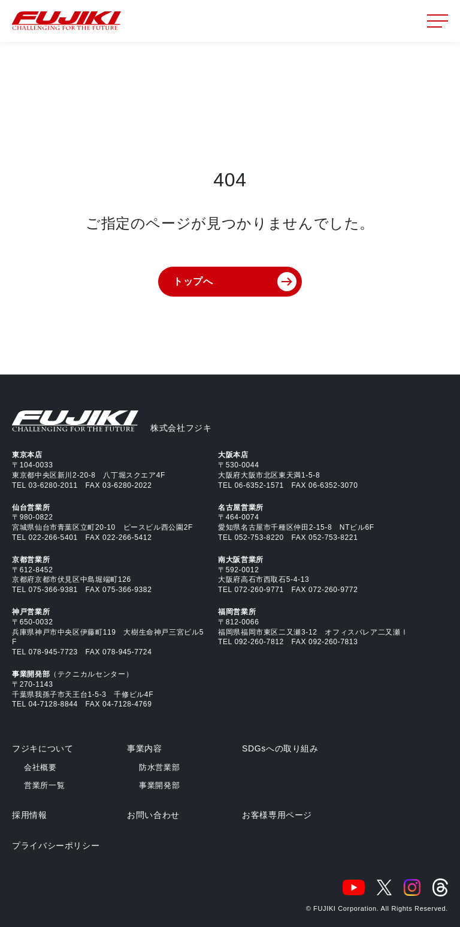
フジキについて (42, 748)
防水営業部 (159, 767)
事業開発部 (159, 785)
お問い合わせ (153, 815)
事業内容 (144, 748)
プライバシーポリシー (55, 845)
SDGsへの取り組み (280, 748)
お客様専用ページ (277, 815)
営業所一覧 (44, 785)
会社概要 (40, 767)
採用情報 (29, 815)
